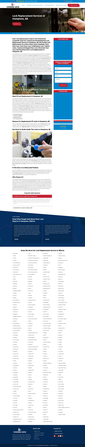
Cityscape (15, 363)
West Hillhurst (61, 386)
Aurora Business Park (17, 274)
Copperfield (15, 377)
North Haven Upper (47, 323)
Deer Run (15, 407)
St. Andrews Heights (62, 318)
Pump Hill (45, 370)
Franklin (29, 321)
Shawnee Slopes (61, 269)
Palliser (44, 344)
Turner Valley (61, 353)
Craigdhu (15, 391)
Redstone (45, 384)
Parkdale (45, 349)
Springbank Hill (61, 314)
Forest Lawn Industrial (32, 318)
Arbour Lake (15, 267)
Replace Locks (37, 431)
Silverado (60, 283)
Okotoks (45, 339)
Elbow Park (30, 286)
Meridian (45, 290)
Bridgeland (15, 314)
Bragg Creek (15, 309)
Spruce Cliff (60, 316)
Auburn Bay (15, 272)
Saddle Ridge (46, 419)
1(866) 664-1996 (74, 5)
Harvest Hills (30, 356)
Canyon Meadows (16, 330)
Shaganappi (60, 267)
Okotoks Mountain (46, 342)
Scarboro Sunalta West (62, 260)
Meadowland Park (46, 286)
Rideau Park (45, 393)
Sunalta (59, 332)
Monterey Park (46, 300)
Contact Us (16, 23)
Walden (59, 379)
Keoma (29, 391)
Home (23, 5)
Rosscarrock (45, 405)
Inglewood (30, 384)
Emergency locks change (61, 5)
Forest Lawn (30, 316)
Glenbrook (30, 325)
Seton (59, 265)
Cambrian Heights (16, 325)
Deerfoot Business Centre (18, 409)
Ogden (44, 335)
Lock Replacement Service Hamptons (28, 33)
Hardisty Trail (31, 353)
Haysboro (30, 360)
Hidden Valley (31, 365)
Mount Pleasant (46, 304)
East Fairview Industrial (32, 269)
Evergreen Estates (32, 300)
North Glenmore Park (47, 318)
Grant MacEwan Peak (32, 339)
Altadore (15, 260)
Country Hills (15, 384)
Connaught (15, 374)
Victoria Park (60, 377)
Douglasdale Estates (17, 419)
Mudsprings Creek (46, 307)
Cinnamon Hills (16, 358)
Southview (60, 307)
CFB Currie (15, 342)
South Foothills (61, 300)
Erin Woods (30, 290)
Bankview (15, 286)
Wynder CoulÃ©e (61, 414)
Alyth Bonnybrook (16, 262)
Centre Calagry (16, 339)
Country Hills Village (17, 386)
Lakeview (30, 402)
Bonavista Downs (16, 302)
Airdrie (14, 258)
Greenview (30, 344)
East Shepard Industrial (32, 272)
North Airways (46, 314)
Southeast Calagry (62, 304)
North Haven (45, 321)
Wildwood (60, 398)
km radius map (63, 106)
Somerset (60, 293)
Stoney (59, 325)
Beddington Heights (17, 290)
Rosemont (45, 402)
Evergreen (30, 297)
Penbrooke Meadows (47, 363)
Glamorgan (30, 323)
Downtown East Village (33, 260)
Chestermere (15, 349)
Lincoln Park (30, 409)
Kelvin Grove (30, 388)
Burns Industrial (16, 323)
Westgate (60, 391)
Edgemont (30, 281)
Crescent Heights (16, 395)
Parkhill (44, 351)
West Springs (61, 388)
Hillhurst (30, 374)
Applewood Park (16, 265)
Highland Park (31, 370)
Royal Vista (45, 412)
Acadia (14, 255)
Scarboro (60, 258)
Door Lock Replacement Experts (42, 445)
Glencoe (29, 328)
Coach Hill (15, 367)
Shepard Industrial (61, 274)
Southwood (60, 311)
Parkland (45, 353)
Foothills (30, 311)
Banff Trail (15, 281)
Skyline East (60, 286)
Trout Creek (60, 351)
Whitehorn (60, 395)
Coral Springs (15, 379)
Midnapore (45, 293)
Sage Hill (60, 253)
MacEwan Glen (31, 416)
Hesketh (30, 363)
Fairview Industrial (31, 304)
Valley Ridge (60, 370)
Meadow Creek (46, 283)
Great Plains (30, 342)
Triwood (60, 349)
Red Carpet (45, 381)
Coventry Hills (16, 388)
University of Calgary (62, 365)
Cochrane (15, 370)
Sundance (60, 335)
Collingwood (15, 372)
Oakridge (45, 332)
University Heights (62, 363)
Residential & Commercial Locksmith (35, 5)
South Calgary (61, 297)
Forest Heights (31, 314)
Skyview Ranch (61, 290)
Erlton (29, 293)
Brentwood (15, 311)
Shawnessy (60, 272)
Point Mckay (45, 367)
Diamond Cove (16, 412)
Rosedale (45, 400)
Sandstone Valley (61, 255)
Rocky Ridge (45, 398)
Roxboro (45, 407)
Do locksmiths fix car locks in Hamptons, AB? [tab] (32, 207)
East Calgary (30, 267)
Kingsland (30, 398)
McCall (44, 274)
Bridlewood (15, 318)
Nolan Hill (45, 311)
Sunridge (60, 339)
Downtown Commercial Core (33, 258)
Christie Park (15, 356)
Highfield (30, 367)
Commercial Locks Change (39, 433)
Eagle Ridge (30, 265)
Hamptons (18, 33)
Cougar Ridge (15, 381)
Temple (59, 344)
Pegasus (45, 360)
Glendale (30, 330)
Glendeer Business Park (32, 332)
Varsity (59, 374)
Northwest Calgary (47, 328)
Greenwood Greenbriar (32, 349)
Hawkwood (30, 358)
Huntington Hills (31, 381)
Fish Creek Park (31, 309)
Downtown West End (32, 262)
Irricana (29, 386)
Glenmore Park (31, 335)
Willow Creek (61, 400)
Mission (44, 297)
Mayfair (44, 267)
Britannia (15, 321)
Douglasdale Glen (16, 421)
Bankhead (15, 283)
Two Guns (60, 360)
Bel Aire (14, 295)
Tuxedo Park (60, 358)
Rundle (44, 414)
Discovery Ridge (16, 414)
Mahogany (30, 421)
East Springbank (31, 274)
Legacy (29, 407)
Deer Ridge (15, 405)
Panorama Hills (46, 346)
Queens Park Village (47, 372)
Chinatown (15, 351)
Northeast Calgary (46, 325)
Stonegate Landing (62, 323)
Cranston (15, 393)
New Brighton (46, 309)
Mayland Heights (46, 272)
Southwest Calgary (62, 309)
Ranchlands (45, 379)
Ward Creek (60, 381)
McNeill (44, 281)
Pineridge (45, 365)
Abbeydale (15, 253)
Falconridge (30, 307)
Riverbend (45, 395)
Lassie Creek (30, 405)
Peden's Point (46, 358)
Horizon (29, 377)
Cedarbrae (15, 337)
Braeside (15, 307)
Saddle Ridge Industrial (47, 421)
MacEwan (30, 414)
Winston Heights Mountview (63, 407)
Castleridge (15, 335)
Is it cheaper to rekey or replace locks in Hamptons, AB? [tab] (32, 196)
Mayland (45, 269)
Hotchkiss (30, 379)
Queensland (45, 374)
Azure (14, 276)
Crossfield (15, 400)
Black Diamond (16, 300)
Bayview (15, 288)
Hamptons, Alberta (59, 433)
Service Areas (36, 438)
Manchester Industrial (47, 255)
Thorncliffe (60, 346)
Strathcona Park (61, 328)
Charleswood (15, 346)
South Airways (61, 295)
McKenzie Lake (46, 276)
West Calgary (61, 384)
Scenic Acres (60, 262)
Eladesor (30, 283)
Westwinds (60, 393)
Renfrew (45, 386)
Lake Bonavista (31, 400)
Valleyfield (60, 372)
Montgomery (45, 302)
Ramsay (44, 377)
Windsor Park (61, 405)
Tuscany (60, 356)
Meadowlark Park (46, 288)
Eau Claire (30, 279)
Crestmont (15, 398)
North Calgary (46, 316)
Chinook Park (15, 353)
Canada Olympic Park (17, 328)
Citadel (14, 360)
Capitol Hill (15, 332)
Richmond (45, 391)
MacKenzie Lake (31, 419)
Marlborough (45, 260)
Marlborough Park (46, 262)
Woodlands (60, 412)
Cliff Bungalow (16, 365)
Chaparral (15, 344)
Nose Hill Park (46, 330)
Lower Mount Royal (32, 412)
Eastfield (30, 276)
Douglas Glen (15, 416)
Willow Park (60, 402)
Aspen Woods (16, 269)
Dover (29, 253)
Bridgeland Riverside (17, 316)
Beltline (14, 297)
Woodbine (60, 409)
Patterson (45, 356)
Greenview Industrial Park (33, 346)
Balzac (14, 279)
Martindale (45, 265)
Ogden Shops (46, 337)
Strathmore (60, 330)
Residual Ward (46, 388)
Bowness (15, 304)
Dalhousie (15, 402)
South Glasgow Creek (62, 302)
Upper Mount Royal (62, 367)
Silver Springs (61, 281)
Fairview (29, 302)
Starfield (60, 321)
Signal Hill (60, 279)
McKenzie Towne (46, 279)
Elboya (29, 288)
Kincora (29, 395)
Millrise (44, 295)
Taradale (60, 342)
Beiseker (15, 293)
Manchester (45, 253)
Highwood (30, 372)
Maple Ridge (45, 258)
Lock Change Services (49, 5)
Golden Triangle (31, 337)
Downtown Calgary (32, 255)
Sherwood (60, 276)
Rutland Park (45, 416)
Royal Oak (45, 409)
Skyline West (61, 288)
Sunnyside (60, 337)
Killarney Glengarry (32, 393)
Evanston (30, 295)
